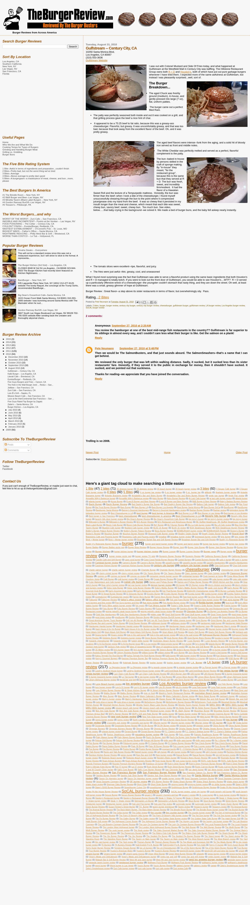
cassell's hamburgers (216, 563)
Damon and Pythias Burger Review (193, 582)
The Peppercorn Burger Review (134, 833)
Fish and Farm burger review (206, 600)
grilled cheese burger (182, 620)
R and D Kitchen (231, 749)
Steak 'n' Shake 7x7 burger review (201, 798)
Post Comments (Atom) (113, 459)
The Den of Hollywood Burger (228, 813)
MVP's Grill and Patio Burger (145, 714)
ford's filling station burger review (117, 606)
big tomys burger (240, 519)
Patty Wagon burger (105, 737)
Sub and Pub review (163, 804)
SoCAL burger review (95, 308)
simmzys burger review (198, 784)
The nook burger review (119, 830)
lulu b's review (182, 687)
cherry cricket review (130, 573)
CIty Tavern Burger (152, 573)
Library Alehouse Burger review (102, 680)
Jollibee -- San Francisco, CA (21, 388)
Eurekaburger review (119, 597)
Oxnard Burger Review (151, 732)
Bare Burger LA (141, 507)
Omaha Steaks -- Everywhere (32, 250)
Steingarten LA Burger (144, 801)
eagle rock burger (216, 588)
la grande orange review (187, 667)
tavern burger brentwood (163, 807)
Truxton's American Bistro (121, 851)
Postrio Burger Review (149, 749)
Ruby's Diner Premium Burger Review (205, 764)
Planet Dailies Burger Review (114, 746)
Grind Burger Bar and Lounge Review (227, 620)
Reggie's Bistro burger (167, 758)
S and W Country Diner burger (99, 770)
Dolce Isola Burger (115, 588)
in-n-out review (150, 644)
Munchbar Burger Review (225, 711)
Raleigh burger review (144, 752)
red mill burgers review (226, 755)
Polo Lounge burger (181, 746)
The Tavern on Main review (172, 839)
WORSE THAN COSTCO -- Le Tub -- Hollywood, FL (28, 236)
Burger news (210, 551)
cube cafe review (240, 579)
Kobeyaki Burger (111, 663)
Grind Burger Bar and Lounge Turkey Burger (105, 623)
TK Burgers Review (123, 845)
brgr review (239, 537)
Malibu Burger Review (130, 693)
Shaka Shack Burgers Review (209, 782)
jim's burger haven (122, 650)
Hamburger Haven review (180, 626)
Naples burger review (187, 714)
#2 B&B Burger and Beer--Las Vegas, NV (22, 197)
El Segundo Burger (134, 594)
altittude (208, 492)
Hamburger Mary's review (225, 626)
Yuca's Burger (143, 866)
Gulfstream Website (96, 60)
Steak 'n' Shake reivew (120, 801)
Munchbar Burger (202, 711)
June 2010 (13, 413)
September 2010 (16, 365)
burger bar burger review (214, 544)
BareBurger (229, 507)
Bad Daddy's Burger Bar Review (178, 504)
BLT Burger (159, 525)
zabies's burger (183, 866)
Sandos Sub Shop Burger (132, 776)
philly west (168, 740)
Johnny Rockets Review (127, 653)
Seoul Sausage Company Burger (199, 779)
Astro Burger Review (176, 498)
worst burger (100, 866)
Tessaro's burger (201, 807)
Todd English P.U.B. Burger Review (177, 845)
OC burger (217, 722)
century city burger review (147, 306)
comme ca (102, 576)
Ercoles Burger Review (174, 594)
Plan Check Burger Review (226, 743)
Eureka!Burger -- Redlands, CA (21, 379)
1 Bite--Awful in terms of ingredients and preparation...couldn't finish (35, 168)
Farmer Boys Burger (141, 597)
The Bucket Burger (236, 810)
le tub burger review (146, 677)
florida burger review (210, 602)
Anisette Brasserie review (116, 496)
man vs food (149, 693)
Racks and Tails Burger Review (117, 752)
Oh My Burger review (166, 726)
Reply (98, 337)
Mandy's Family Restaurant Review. (175, 693)
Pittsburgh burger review (133, 743)
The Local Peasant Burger (215, 824)
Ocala (229, 723)
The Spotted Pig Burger (157, 836)
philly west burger (184, 740)
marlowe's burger (227, 696)
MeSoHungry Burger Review (178, 702)
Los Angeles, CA (10, 61)
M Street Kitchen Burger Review (164, 690)
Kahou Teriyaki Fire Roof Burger (109, 656)
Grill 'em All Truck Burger (158, 620)
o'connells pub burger (139, 723)
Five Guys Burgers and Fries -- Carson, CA (27, 382)
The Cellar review (139, 813)
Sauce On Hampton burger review (142, 779)
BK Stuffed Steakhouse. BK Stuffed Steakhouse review (220, 522)
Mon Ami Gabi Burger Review (132, 711)
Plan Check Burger (202, 743)
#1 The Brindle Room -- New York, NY (21, 195)
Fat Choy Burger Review (237, 597)
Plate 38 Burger (138, 746)
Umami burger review (113, 854)
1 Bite (90, 488)
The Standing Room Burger (115, 839)
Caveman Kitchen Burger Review (135, 566)
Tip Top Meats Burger (222, 842)
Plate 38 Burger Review (158, 746)
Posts (9, 444)
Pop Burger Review (110, 749)
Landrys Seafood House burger (109, 671)
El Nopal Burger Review (112, 594)
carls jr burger (225, 560)
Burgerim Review (193, 556)
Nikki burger (205, 717)
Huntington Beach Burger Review (168, 641)
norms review (123, 720)
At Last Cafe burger (197, 498)
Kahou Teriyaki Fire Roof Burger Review (144, 656)
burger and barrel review (188, 544)
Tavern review (184, 807)
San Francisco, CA (11, 71)
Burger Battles (92, 547)
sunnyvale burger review (206, 804)
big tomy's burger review (218, 519)
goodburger (120, 617)
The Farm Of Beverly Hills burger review (170, 816)
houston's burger (222, 638)
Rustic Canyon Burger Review (231, 767)
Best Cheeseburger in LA (122, 513)
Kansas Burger (206, 656)
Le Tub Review (165, 677)
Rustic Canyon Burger (205, 767)
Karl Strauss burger (224, 656)
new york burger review (123, 716)
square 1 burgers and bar (167, 795)
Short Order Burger (159, 784)
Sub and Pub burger (141, 804)
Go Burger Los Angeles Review (221, 611)
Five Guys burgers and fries (127, 603)
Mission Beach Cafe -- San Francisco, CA (26, 396)
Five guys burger (231, 599)
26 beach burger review (185, 489)
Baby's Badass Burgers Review (234, 501)
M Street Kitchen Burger (135, 690)
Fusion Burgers (145, 609)
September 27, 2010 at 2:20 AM (131, 325)
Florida (192, 603)
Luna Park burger (199, 687)
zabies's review (200, 866)
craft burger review (126, 579)
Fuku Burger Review (126, 609)
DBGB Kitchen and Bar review (225, 582)
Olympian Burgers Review (120, 729)
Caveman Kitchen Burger (106, 566)
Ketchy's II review (217, 659)
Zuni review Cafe (180, 868)
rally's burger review (214, 752)
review (214, 758)
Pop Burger (94, 749)
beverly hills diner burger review (109, 519)
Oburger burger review (181, 723)
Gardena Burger (187, 609)
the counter (156, 812)
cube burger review (220, 579)
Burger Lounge (169, 552)
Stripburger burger (94, 804)
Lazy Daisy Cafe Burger (124, 674)
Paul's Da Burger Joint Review (183, 737)
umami (241, 851)
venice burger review (238, 854)
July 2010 (13, 410)
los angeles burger (138, 683)
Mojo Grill (225, 708)
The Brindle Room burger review (210, 810)
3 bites (204, 488)
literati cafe (165, 680)
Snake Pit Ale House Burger (232, 787)
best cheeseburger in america (156, 516)
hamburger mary (202, 626)
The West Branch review (225, 839)
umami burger (92, 853)
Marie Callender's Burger (151, 696)
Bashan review (219, 510)
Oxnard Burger (131, 732)
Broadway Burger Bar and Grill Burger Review (157, 540)
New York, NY (9, 66)
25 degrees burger (125, 489)
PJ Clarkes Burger (156, 743)
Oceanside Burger (103, 726)
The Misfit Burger (233, 827)
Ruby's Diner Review (235, 764)
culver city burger (133, 582)
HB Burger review (187, 629)
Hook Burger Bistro (175, 638)
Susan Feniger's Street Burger (122, 807)
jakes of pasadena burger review (170, 647)
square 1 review (189, 795)
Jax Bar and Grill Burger (199, 647)
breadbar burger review (180, 537)
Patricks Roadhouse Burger (206, 735)
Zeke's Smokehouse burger (232, 866)
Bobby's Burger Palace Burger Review (103, 531)
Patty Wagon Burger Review (129, 737)
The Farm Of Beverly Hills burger (133, 816)
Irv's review (200, 644)
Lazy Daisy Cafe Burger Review (152, 674)
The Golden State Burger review (173, 819)
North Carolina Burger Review (146, 720)
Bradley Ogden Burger (188, 534)
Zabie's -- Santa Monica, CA (20, 404)
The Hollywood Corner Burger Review (158, 821)
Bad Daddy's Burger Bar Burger (146, 504)
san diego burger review (218, 770)
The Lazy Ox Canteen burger (152, 824)
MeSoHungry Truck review (206, 702)
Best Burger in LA (186, 513)
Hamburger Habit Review (236, 623)
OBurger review (201, 723)
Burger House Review (159, 547)
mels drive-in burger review (129, 702)
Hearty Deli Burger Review (220, 632)
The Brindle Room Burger (181, 810)
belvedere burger (237, 510)
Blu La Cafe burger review (199, 525)
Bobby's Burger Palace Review (137, 531)
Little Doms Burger (182, 680)
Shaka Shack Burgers (182, 782)
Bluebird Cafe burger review (137, 528)
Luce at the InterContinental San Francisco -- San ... (31, 399)
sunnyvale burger (183, 804)
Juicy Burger (179, 653)
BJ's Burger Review (145, 522)
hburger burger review (218, 629)
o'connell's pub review (116, 723)
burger (102, 306)
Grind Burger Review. (138, 623)
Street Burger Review (235, 801)
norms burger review (104, 720)
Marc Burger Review (127, 696)
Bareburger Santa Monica (107, 510)
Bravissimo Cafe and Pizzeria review (138, 537)
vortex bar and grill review (192, 857)
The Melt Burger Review (210, 827)
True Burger (242, 848)
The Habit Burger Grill (231, 819)
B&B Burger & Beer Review (204, 501)
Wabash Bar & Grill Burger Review (110, 860)
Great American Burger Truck (235, 617)
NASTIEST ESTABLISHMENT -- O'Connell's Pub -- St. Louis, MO (34, 228)
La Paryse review (229, 667)
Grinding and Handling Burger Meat (19, 149)
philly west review (203, 740)
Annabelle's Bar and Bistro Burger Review (186, 496)
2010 (8, 354)
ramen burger (126, 755)
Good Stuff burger (173, 615)
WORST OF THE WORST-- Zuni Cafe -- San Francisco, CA (31, 219)
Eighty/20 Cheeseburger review (201, 591)
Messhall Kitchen (228, 702)
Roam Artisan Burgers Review (138, 761)
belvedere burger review (96, 513)
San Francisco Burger (124, 772)
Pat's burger (169, 735)
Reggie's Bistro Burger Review (193, 758)
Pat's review (184, 735)
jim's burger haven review (144, 650)
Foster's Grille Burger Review (207, 606)
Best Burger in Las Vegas (209, 513)
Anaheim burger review (226, 492)
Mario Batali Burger (207, 696)
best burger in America (163, 513)
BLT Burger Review (175, 525)
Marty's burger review (111, 699)
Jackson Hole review (117, 647)
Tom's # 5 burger (216, 845)
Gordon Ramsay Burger (139, 617)
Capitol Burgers (184, 560)
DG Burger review (196, 585)
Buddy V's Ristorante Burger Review (102, 544)
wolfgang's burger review (213, 863)
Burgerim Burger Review (170, 556)
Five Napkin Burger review (174, 603)
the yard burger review (105, 842)
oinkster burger (186, 726)
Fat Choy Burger (214, 597)
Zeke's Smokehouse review (98, 868)
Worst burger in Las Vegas (121, 866)
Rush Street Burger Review (179, 767)
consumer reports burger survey (164, 576)
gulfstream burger (180, 306)
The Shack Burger (226, 833)
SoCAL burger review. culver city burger (188, 792)
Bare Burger (125, 507)
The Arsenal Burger (239, 807)
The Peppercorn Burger (106, 833)
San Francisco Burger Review (159, 772)
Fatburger (93, 600)
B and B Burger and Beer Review (141, 501)
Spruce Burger (111, 795)
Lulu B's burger (165, 687)
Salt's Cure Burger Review (149, 770)
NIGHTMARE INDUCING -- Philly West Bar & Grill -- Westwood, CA (35, 233)
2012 (8, 348)
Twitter (5, 466)
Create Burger (144, 579)
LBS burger (195, 674)
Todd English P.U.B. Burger (147, 845)
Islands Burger (215, 644)
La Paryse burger (210, 667)
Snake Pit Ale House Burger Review (102, 792)
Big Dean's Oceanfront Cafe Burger (169, 519)
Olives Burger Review (238, 726)
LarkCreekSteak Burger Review (202, 671)
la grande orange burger (162, 667)
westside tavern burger (237, 860)
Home (167, 452)
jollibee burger (148, 653)
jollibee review (164, 653)
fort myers (140, 606)
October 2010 (15, 362)
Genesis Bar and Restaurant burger (213, 609)
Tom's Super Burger (236, 845)
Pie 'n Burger (220, 740)
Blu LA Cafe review (222, 525)
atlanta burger (241, 498)
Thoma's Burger (144, 842)
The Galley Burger (127, 819)
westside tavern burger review (102, 863)
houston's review (240, 638)
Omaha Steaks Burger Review (216, 729)
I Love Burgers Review (214, 641)
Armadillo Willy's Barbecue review (134, 498)
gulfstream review (197, 306)
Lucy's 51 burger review (144, 687)
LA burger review (213, 306)
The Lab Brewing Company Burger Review (116, 824)
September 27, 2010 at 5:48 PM (139, 348)
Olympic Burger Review (164, 729)
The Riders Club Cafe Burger (165, 833)
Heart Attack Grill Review (173, 632)
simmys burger (177, 784)
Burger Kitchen (102, 551)
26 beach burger (164, 489)
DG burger (180, 585)
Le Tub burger (128, 677)
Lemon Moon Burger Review (210, 677)
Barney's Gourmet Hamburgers (135, 510)
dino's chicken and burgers (220, 585)
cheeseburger (166, 306)
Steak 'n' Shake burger (229, 798)
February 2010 (15, 424)
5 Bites (128, 492)
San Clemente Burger (175, 770)
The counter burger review (199, 813)
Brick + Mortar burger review (121, 540)
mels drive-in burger (104, 702)
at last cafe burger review (221, 498)
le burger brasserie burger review (103, 677)
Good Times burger (219, 615)
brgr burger (226, 537)
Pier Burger (94, 743)
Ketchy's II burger (197, 659)
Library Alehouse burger (237, 677)
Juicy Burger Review (197, 653)
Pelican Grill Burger (103, 740)
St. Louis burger (206, 795)
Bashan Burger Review (199, 510)
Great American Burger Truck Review (105, 620)
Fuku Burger (108, 609)
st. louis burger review (226, 795)
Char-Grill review (240, 566)
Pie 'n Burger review (239, 740)
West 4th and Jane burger (140, 860)
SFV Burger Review (160, 782)
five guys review (151, 602)
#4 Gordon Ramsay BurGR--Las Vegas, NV (23, 202)
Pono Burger (220, 746)
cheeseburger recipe (230, 570)
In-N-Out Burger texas (130, 644)
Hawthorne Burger (168, 629)
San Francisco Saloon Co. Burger (197, 773)
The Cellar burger (120, 813)
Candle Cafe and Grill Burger (108, 560)
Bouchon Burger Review (133, 534)
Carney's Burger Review (151, 563)
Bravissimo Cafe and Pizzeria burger (102, 537)
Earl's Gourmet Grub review (120, 591)
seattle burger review (171, 779)
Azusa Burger (117, 501)
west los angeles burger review (206, 859)
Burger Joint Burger (196, 547)
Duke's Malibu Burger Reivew (191, 588)
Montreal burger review (160, 711)
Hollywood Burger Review (215, 635)
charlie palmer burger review (124, 570)
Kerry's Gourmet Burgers (106, 659)
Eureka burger (194, 594)
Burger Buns (8, 154)
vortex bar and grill (168, 857)
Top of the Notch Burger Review (219, 848)
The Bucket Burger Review (97, 813)
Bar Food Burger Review (106, 507)
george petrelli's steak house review (156, 611)
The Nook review (141, 830)
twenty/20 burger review (190, 851)
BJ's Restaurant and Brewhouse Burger (175, 522)
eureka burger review (214, 594)
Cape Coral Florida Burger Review (159, 560)
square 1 (148, 795)
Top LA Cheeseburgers (166, 848)
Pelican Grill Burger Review (128, 740)
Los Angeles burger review (233, 306)
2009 (8, 429)
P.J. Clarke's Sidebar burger (197, 732)
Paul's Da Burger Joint (156, 737)
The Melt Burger (188, 827)
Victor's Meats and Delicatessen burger (138, 857)
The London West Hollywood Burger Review (158, 827)
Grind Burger (201, 620)
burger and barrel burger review (159, 544)
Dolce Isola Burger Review (139, 588)
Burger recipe (226, 552)
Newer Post (92, 452)
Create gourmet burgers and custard (193, 579)
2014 (8, 342)
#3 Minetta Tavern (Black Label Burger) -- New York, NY (30, 200)
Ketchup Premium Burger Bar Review (168, 659)
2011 (8, 351)
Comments (12, 450)
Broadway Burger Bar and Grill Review (198, 540)
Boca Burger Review (164, 531)
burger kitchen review (147, 551)
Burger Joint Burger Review (221, 547)
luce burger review (103, 687)
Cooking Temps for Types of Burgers (20, 147)
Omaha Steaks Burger (189, 729)
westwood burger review (131, 862)
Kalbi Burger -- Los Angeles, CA (22, 374)
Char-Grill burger (221, 566)
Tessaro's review (219, 807)
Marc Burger (108, 696)
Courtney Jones (93, 579)
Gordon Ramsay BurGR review (204, 617)
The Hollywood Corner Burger (124, 821)
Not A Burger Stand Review (210, 720)
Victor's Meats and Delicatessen (103, 857)
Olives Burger (219, 726)
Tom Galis (201, 845)
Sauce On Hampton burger (111, 779)
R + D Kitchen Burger (189, 749)
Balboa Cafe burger (205, 504)
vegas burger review (217, 854)
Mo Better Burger (183, 708)
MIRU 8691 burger (234, 705)
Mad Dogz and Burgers (220, 690)
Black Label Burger (94, 525)
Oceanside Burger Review (126, 726)
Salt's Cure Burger (125, 770)
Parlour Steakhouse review (119, 735)
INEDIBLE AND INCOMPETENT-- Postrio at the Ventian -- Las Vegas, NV (38, 221)
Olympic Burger (143, 729)
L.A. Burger (197, 662)
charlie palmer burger (98, 570)
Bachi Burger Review (116, 504)
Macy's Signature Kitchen (194, 690)
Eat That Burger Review (172, 591)
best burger (142, 513)
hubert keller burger (140, 641)
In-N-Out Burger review (107, 644)
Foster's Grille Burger (180, 606)
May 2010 (13, 415)
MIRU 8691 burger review (98, 708)
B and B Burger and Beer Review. (174, 501)
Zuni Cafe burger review (123, 868)
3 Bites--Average (10, 173)
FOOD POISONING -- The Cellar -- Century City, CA (28, 223)
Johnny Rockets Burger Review (100, 653)
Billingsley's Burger (97, 522)
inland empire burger (169, 644)
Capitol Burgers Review (205, 560)
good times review (103, 617)
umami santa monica (135, 854)
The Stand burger (212, 836)
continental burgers (190, 576)
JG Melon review (102, 650)
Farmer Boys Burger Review (166, 597)
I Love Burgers (193, 641)
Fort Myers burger (157, 605)
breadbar (163, 537)
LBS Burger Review (212, 674)
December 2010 (16, 357)
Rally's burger (196, 752)
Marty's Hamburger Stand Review (140, 699)
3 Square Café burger (226, 489)
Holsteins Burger (109, 638)
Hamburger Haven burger (154, 626)
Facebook (7, 469)
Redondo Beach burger (112, 758)
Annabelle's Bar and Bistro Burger (147, 496)
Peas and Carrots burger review (214, 737)
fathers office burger (155, 599)
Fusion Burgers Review (166, 609)
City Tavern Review (172, 573)
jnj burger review (219, 650)
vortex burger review (217, 857)
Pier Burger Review (110, 743)
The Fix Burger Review (105, 819)
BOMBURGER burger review (190, 531)
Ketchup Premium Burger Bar (134, 659)
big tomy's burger (196, 519)
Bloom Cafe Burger (114, 525)
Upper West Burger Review (181, 854)
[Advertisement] (155, 446)
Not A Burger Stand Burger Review (178, 720)
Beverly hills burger (215, 516)
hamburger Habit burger (211, 623)
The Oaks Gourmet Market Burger (168, 830)
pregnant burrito (169, 749)
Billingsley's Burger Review (121, 522)
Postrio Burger (129, 749)
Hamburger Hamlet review (127, 626)
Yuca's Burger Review (163, 866)
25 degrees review (145, 489)
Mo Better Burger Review (206, 708)
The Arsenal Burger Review (101, 810)
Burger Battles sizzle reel (113, 547)
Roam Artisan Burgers (112, 761)
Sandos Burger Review (106, 776)
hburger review (238, 629)
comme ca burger (118, 576)
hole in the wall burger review (163, 635)
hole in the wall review (189, 635)
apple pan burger (216, 496)
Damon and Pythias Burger (161, 582)
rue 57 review (137, 767)
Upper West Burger (156, 854)
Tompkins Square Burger (125, 848)
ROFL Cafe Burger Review (233, 761)
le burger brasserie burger (236, 674)
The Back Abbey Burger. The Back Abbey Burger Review (141, 810)
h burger (193, 623)
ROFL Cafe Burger (209, 761)
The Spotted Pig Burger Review (186, 836)
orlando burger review (111, 732)
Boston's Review (93, 534)
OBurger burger (160, 723)
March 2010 (14, 421)
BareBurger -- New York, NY (32, 280)
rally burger (162, 752)
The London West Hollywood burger (119, 827)
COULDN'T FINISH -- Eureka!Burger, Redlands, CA (27, 226)
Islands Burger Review (234, 644)
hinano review (117, 635)
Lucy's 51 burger (122, 687)
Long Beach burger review (108, 684)
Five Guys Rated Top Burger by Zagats (25, 401)
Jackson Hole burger (95, 647)
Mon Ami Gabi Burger (105, 711)
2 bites (96, 306)
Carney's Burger (129, 563)
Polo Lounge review (202, 746)
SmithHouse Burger (179, 787)
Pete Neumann (104, 348)
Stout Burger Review (212, 801)
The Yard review (126, 842)
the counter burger (175, 812)
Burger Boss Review (137, 547)
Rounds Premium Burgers (97, 764)
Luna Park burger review (222, 687)
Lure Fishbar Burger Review (108, 690)
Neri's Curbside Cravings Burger (215, 714)
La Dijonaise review (138, 667)
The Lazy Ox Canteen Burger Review (184, 824)
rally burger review (178, 752)
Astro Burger (157, 498)
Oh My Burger (147, 726)
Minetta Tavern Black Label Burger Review (155, 705)
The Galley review (147, 819)
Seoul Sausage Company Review (111, 782)
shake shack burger (235, 782)
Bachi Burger (95, 504)
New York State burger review (155, 717)
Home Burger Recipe (154, 638)
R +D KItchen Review (211, 749)
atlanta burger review (98, 501)
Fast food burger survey (193, 597)
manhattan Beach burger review (211, 693)
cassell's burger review (193, 563)
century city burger (127, 306)
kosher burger (156, 663)
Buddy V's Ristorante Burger (231, 540)
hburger (201, 629)
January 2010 (15, 427)
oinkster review (202, 726)
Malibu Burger (110, 693)
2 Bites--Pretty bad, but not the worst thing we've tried (28, 171)
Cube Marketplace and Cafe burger (104, 582)
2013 (8, 345)
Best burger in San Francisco (102, 516)
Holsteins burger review (131, 638)
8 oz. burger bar (193, 492)
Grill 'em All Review (134, 620)
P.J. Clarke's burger (173, 732)
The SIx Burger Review (113, 836)
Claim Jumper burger (194, 573)
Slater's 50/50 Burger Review (108, 787)
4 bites (111, 492)
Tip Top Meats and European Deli (195, 842)
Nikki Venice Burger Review (226, 717)
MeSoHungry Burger (153, 702)
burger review (112, 306)
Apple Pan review (236, 496)
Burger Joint (178, 547)
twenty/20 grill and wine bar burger (219, 851)
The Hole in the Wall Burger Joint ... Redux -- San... (30, 385)
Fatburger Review (109, 600)
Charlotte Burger (148, 570)
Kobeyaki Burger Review (134, 663)
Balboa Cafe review (226, 504)
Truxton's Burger (143, 851)
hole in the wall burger (136, 635)
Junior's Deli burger (218, 653)
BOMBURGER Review (217, 531)
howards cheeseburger (99, 641)
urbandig (200, 854)
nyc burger (232, 719)
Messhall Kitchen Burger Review (117, 705)
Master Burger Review (186, 699)
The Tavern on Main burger (144, 839)
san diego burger (196, 770)
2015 (8, 339)
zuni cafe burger (145, 868)
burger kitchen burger (123, 552)
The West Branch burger (199, 839)
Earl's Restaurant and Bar (147, 591)
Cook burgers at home (213, 576)
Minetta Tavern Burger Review (192, 705)
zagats (214, 866)
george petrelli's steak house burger (121, 611)
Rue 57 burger (121, 767)
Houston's (185, 71)
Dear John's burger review (113, 585)
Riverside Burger (228, 758)
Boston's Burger (237, 531)
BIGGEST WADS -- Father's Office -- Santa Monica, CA (29, 231)
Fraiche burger (230, 606)
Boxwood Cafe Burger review (161, 534)
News (174, 717)
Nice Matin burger (188, 717)
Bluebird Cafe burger (111, 528)
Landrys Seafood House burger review (144, 671)
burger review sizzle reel (120, 556)
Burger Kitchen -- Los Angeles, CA (23, 407)
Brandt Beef (238, 533)
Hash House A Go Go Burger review (140, 629)
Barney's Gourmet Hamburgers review (169, 510)
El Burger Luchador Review (230, 591)
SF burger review (138, 781)
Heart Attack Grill (93, 632)
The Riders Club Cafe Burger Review (198, 833)
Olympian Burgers (97, 729)
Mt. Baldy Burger (182, 711)
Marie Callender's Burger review (180, 696)
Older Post (242, 452)
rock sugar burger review (186, 761)
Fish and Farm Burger (179, 600)
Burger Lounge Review (190, 552)
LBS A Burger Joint (178, 674)
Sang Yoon (186, 776)
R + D (172, 71)
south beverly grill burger (221, 792)
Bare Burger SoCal (212, 507)
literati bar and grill (128, 680)
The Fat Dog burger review (225, 816)
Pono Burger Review (238, 746)
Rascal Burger (182, 755)
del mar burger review (137, 585)
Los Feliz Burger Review (228, 684)
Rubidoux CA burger (155, 764)
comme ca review (138, 576)
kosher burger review (176, 663)
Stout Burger (194, 801)
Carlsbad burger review (106, 562)
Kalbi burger (170, 656)
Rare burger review (164, 755)
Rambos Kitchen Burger (237, 752)
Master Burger (165, 699)
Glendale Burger (195, 611)
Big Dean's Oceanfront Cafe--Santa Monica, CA (41, 295)
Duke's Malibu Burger (164, 588)
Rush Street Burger (155, 767)
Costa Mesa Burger (235, 576)
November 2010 (16, 360)
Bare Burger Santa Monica (188, 507)
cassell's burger (172, 563)
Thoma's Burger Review (165, 842)
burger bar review (236, 544)
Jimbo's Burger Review (186, 650)
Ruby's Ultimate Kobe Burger (98, 767)
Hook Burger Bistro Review (199, 638)
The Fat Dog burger (200, 816)
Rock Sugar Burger (163, 761)
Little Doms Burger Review (205, 680)
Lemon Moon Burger (185, 677)
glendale (179, 611)
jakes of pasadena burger (141, 647)
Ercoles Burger (153, 594)
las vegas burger (229, 670)
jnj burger (204, 650)
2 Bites (104, 297)
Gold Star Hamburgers (106, 615)
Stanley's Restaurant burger (107, 798)
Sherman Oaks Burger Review (120, 784)
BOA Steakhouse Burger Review (229, 528)
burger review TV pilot (145, 556)
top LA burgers (146, 848)
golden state (156, 615)
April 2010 (13, 418)
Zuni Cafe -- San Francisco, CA (21, 390)
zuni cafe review (163, 868)
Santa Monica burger (206, 775)
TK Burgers (106, 845)
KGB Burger (234, 659)
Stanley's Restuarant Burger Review (139, 798)
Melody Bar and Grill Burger (212, 699)
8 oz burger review (173, 492)
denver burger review (161, 585)
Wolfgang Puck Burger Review (184, 863)
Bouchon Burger (111, 534)
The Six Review (135, 836)
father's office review (131, 599)
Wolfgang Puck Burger (157, 863)
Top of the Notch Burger (190, 848)
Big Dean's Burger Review (138, 519)
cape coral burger (132, 560)
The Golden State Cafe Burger (204, 819)
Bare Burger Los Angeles (163, 507)
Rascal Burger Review (202, 755)
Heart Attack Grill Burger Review (144, 632)
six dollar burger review (222, 784)
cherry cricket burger (108, 573)
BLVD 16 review (179, 528)
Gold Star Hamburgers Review (133, 615)
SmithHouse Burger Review (204, 787)
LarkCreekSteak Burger (174, 671)
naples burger (168, 714)
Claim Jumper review (216, 573)
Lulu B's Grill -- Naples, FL (19, 393)
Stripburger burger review (117, 804)
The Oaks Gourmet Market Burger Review (207, 830)
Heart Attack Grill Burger (115, 632)
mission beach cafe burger (127, 708)
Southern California (11, 64)
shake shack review (94, 784)
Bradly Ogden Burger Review (215, 534)
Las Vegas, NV (9, 69)
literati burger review (148, 680)
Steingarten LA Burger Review (171, 801)
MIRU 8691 (215, 705)
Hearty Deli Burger (196, 632)
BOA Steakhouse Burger (201, 528)
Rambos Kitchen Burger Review (103, 755)
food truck (230, 603)
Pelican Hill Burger (152, 740)
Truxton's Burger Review (165, 851)
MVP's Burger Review (118, 714)
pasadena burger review (147, 734)
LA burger (214, 662)
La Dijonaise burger (117, 667)
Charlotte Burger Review (170, 570)
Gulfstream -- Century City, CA (21, 371)
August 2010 (14, 368)
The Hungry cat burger (189, 821)
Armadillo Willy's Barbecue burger (100, 498)
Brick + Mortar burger (95, 540)
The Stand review (232, 836)
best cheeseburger (128, 516)
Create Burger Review (163, 579)
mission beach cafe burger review (157, 708)
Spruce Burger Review (131, 795)
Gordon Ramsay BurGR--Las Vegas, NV (38, 310)
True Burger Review (97, 851)
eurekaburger (101, 597)
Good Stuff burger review (196, 615)
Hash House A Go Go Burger (108, 629)
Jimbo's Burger (166, 650)
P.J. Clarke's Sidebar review (225, 732)
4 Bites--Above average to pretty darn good (23, 176)
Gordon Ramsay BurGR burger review (170, 617)
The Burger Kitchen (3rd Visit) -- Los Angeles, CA (42, 265)
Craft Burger (108, 579)
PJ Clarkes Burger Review (179, 743)
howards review (120, 641)
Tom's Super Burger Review (98, 848)
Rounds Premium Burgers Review (127, 764)
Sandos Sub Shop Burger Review (162, 776)
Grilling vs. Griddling (12, 152)
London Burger (226, 680)
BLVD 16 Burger (160, 528)
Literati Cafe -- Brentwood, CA (21, 376)
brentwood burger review (206, 537)
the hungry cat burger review (216, 821)
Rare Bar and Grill (144, 755)
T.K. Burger (144, 807)
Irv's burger (187, 644)
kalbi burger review (188, 656)
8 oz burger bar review (150, 492)
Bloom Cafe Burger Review (138, 525)
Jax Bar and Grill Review (224, 647)
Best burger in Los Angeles (236, 513)
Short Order (142, 784)
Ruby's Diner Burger (176, 764)
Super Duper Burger (230, 804)
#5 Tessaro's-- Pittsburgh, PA (16, 204)
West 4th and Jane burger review (170, 860)
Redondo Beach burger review (139, 758)
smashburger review (159, 787)
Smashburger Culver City (135, 787)
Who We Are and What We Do (17, 144)
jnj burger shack (237, 650)
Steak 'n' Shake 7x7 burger (170, 798)
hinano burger (101, 635)
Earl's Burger (233, 588)
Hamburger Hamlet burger (100, 626)
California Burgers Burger (216, 556)
